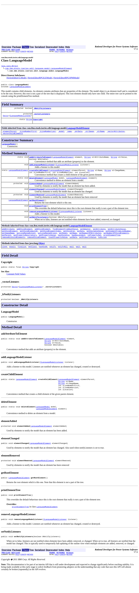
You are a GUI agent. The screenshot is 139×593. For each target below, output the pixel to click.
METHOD (30, 51)
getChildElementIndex (50, 241)
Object (41, 254)
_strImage (89, 134)
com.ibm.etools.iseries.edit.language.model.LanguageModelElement (38, 68)
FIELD (17, 51)
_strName (100, 134)
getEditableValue (94, 241)
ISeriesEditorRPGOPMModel (66, 78)
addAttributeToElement (40, 161)
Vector (6, 118)
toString (102, 248)
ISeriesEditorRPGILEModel (40, 78)
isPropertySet (94, 245)
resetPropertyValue (57, 248)
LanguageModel (8, 147)
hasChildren (64, 245)
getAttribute (99, 238)
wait (72, 258)
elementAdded (35, 190)
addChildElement (24, 238)
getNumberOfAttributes (90, 243)
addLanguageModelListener (42, 169)
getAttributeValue (117, 238)
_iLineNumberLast (47, 134)
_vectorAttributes (116, 134)
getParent (6, 245)
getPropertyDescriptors (25, 245)
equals (12, 258)
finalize (22, 258)
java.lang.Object (9, 66)
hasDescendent (78, 245)
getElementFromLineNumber (118, 241)
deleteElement (36, 184)
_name (69, 134)
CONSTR (23, 51)
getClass (32, 258)
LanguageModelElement (20, 88)
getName (73, 243)
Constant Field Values (16, 286)
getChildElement (10, 241)
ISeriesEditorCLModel (16, 78)
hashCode (43, 258)
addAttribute (8, 238)
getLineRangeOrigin (47, 243)
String (29, 122)
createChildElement (38, 175)
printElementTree (37, 214)
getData (80, 241)
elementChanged (36, 196)
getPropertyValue (47, 245)
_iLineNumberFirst (28, 134)
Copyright (38, 122)
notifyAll (62, 258)
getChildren (69, 241)
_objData (78, 134)
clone (4, 258)
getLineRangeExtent (26, 243)
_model (61, 134)
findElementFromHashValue (65, 238)
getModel (63, 243)
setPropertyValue (87, 248)
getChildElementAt (29, 241)
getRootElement (36, 208)
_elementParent (9, 134)
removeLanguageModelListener (43, 220)
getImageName (8, 243)
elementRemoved (36, 202)
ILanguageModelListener (20, 118)
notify (52, 258)
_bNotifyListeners (42, 110)
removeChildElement (36, 248)
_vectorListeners (41, 116)
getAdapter (85, 238)
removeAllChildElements (13, 248)
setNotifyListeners (38, 226)
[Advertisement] (69, 25)
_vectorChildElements (12, 136)
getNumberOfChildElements (116, 243)
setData (73, 248)
